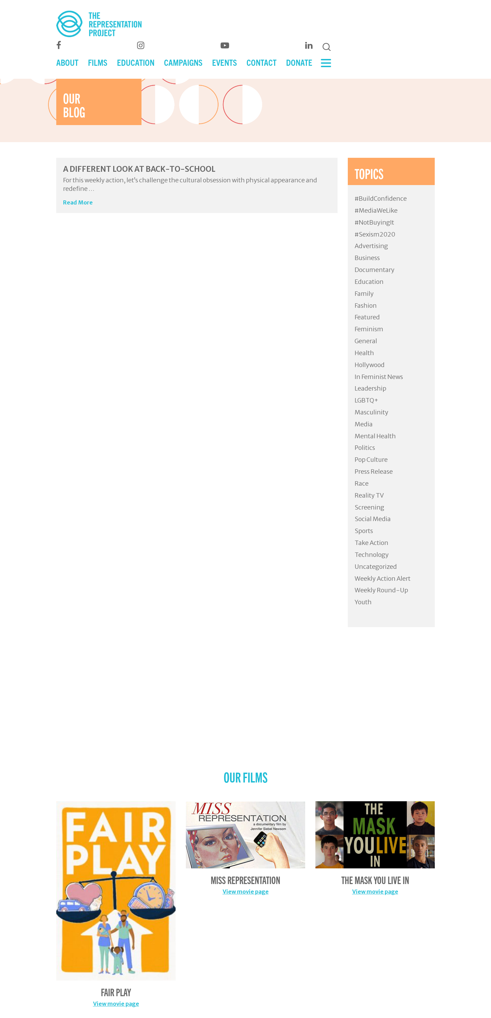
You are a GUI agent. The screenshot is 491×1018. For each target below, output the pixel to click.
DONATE (299, 62)
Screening (369, 507)
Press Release (374, 471)
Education (369, 282)
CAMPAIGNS (183, 62)
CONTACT (262, 62)
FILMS (97, 62)
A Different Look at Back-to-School (139, 169)
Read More (78, 202)
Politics (365, 448)
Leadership (370, 388)
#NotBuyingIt (374, 222)
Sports (364, 531)
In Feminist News (379, 377)
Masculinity (371, 412)
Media (364, 424)
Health (364, 353)
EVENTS (224, 62)
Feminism (369, 329)
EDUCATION (135, 62)
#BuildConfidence (381, 198)
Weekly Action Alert (383, 578)
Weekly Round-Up (381, 590)
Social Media (373, 519)
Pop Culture (371, 460)
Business (367, 258)
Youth (363, 602)
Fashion (366, 305)
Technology (372, 555)
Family (364, 294)
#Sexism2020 (375, 234)
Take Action (371, 543)
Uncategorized (376, 567)
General (366, 341)
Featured (367, 317)
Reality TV (369, 495)
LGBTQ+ (366, 400)
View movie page (116, 1003)
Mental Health (375, 436)
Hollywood (370, 365)
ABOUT (67, 62)
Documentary (375, 270)
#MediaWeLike (376, 210)
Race (362, 483)
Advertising (371, 246)
